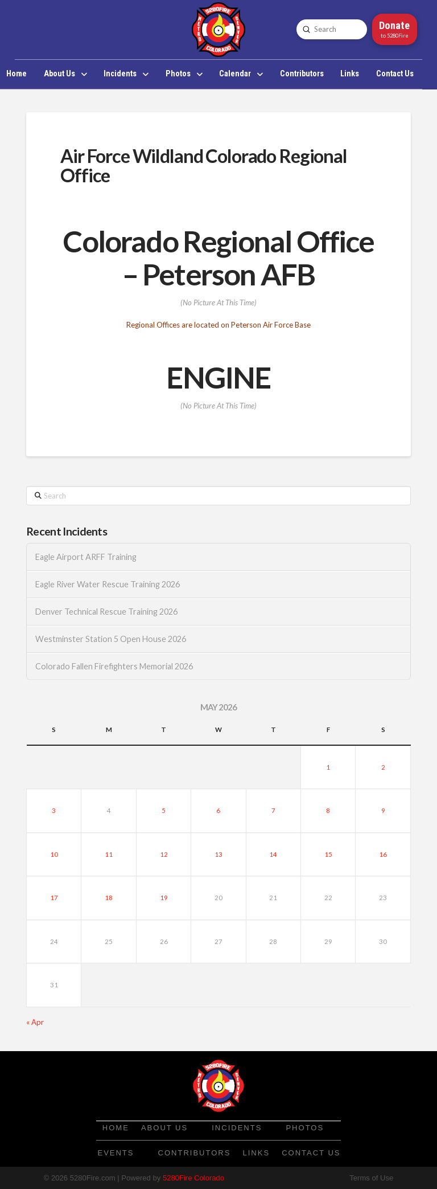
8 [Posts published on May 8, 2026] (328, 810)
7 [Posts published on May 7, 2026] (273, 810)
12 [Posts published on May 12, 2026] (164, 854)
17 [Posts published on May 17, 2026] (54, 897)
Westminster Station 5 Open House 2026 (110, 639)
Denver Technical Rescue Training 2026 (106, 611)
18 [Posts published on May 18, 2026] (109, 897)
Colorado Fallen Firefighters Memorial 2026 (114, 666)
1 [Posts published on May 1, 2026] (328, 767)
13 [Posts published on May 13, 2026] (218, 854)
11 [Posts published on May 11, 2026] (109, 854)
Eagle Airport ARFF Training (86, 557)
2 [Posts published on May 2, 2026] (383, 767)
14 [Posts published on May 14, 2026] (273, 854)
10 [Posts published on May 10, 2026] (54, 854)
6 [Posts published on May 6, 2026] (218, 810)
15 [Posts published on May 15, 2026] (328, 854)
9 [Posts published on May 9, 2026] (383, 810)
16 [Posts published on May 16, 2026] (383, 854)
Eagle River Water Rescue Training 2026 (107, 584)
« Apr (35, 1022)
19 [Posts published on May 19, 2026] (164, 897)
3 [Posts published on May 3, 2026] (54, 810)
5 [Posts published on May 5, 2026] (164, 810)
